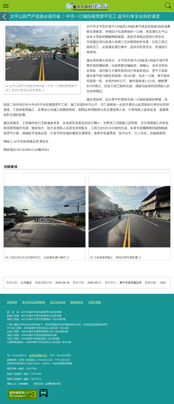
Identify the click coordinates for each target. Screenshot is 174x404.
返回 (4, 16)
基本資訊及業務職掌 (32, 302)
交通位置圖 (90, 302)
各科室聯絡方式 (37, 354)
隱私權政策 (73, 302)
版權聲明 (12, 302)
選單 (6, 6)
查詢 (168, 6)
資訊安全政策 (55, 302)
